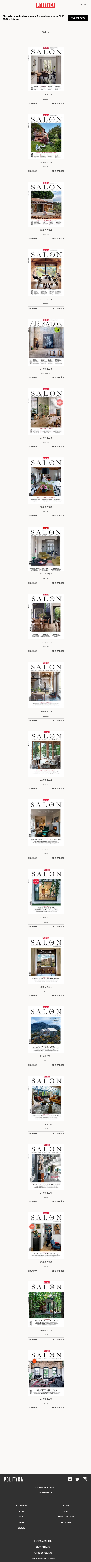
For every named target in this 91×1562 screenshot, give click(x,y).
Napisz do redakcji (43, 1553)
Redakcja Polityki (43, 1541)
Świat (21, 1517)
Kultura (22, 1528)
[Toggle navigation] (4, 5)
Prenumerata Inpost (45, 1487)
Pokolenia (66, 1522)
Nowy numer (22, 1506)
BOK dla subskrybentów (43, 1559)
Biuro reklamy (43, 1547)
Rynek (21, 1522)
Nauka (66, 1506)
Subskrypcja (45, 1492)
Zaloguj (83, 5)
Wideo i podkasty (66, 1517)
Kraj (21, 1511)
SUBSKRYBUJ (78, 18)
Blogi (66, 1511)
